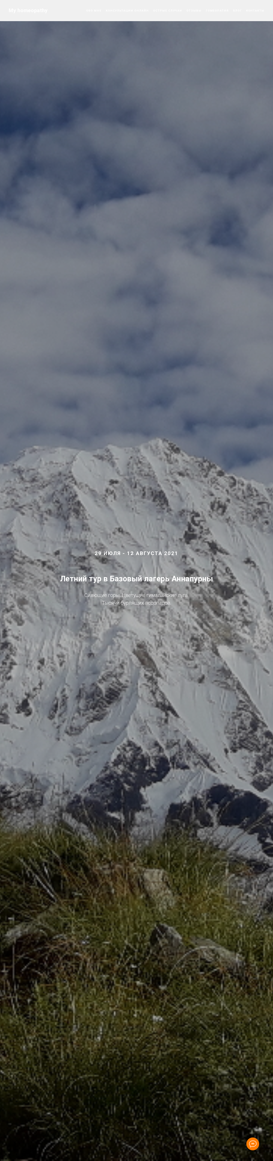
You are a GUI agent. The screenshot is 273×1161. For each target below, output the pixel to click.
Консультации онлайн (127, 10)
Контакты (255, 10)
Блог (237, 10)
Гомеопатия (217, 10)
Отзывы (194, 10)
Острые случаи (167, 10)
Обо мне (93, 10)
